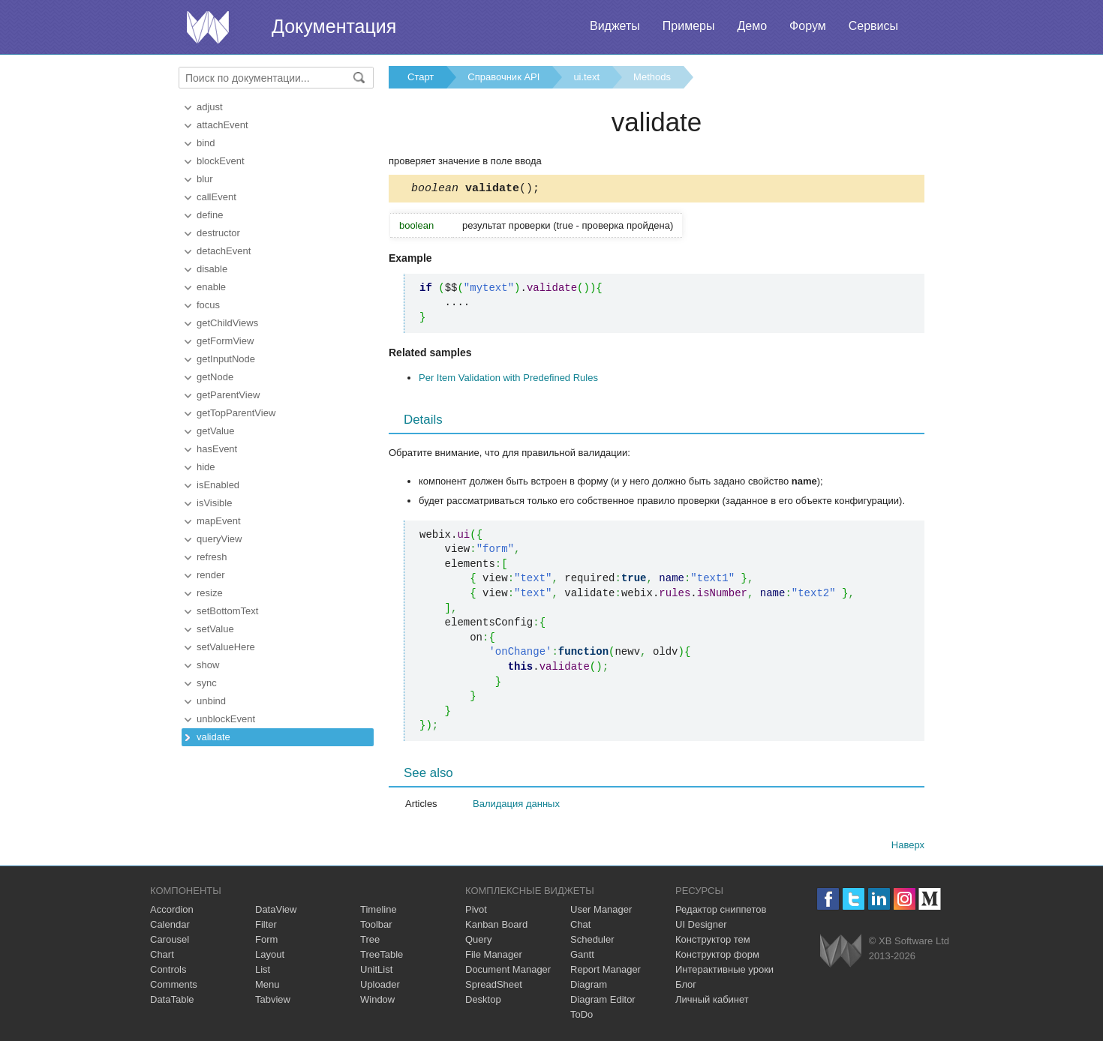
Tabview (272, 1001)
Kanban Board (496, 926)
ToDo (581, 1016)
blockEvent (221, 160)
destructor (218, 232)
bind (206, 142)
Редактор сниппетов (720, 911)
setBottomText (227, 610)
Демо (752, 26)
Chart (162, 956)
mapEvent (219, 520)
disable (212, 268)
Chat (580, 926)
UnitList (376, 971)
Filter (266, 926)
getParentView (228, 394)
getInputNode (226, 358)
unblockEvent (226, 718)
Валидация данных (516, 806)
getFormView (225, 340)
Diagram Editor (603, 1001)
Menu (267, 986)
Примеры (689, 26)
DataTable (172, 1001)
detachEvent (224, 250)
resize (210, 592)
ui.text (586, 76)
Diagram (588, 986)
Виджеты (615, 26)
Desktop (483, 1001)
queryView (219, 538)
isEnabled (218, 484)
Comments (173, 986)
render (211, 574)
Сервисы (873, 26)
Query (478, 941)
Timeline (378, 911)
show (208, 664)
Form (266, 941)
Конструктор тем (712, 941)
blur (205, 178)
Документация (334, 26)
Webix (840, 953)
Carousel (169, 941)
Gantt (582, 956)
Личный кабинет (712, 1001)
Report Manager (605, 971)
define (210, 214)
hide (206, 466)
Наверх (907, 847)
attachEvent (222, 124)
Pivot (476, 911)
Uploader (380, 986)
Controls (168, 971)
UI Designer (701, 926)
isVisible (214, 502)
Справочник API (503, 76)
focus (208, 304)
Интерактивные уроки (724, 971)
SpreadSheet (493, 986)
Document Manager (508, 971)
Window (377, 1001)
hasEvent (217, 448)
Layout (269, 956)
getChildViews (227, 322)
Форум (807, 26)
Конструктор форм (717, 956)
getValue (215, 430)
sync (207, 682)
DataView (275, 911)
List (262, 971)
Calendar (170, 926)
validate (213, 736)
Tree (370, 941)
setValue (215, 628)
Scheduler (592, 941)
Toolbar (376, 926)
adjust (210, 106)
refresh (212, 556)
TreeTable (381, 956)
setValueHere (226, 646)
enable (211, 286)
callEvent (216, 196)
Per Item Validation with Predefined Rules (508, 380)
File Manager (493, 956)
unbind (211, 700)
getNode (215, 376)
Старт (420, 76)
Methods (652, 76)
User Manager (601, 911)
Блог (685, 986)
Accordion (172, 911)
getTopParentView (236, 412)
